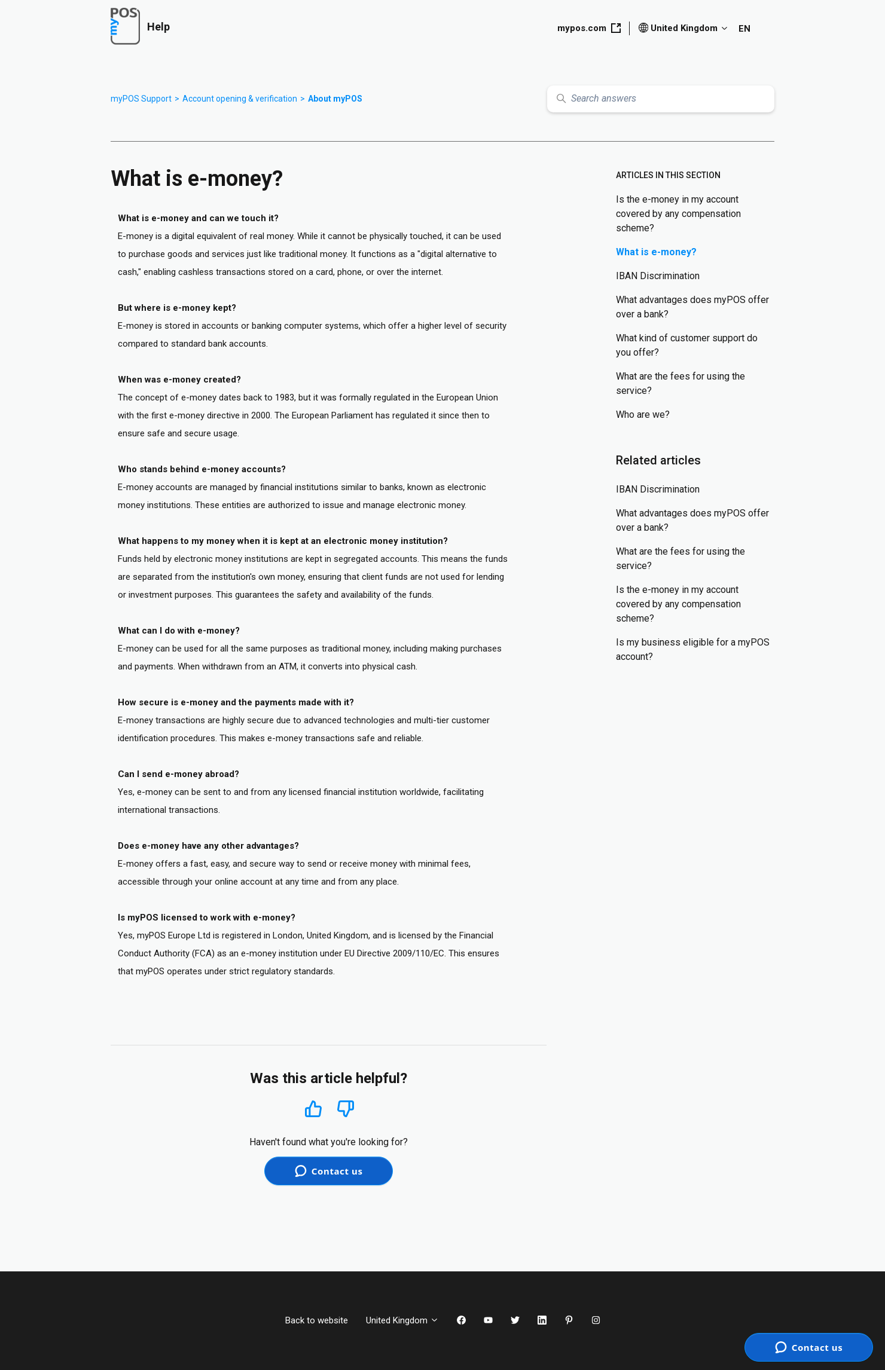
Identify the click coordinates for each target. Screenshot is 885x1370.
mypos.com (589, 28)
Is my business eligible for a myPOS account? (693, 649)
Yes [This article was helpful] (313, 1108)
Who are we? (643, 414)
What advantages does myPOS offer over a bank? (692, 307)
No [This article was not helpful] (346, 1109)
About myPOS (335, 98)
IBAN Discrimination (658, 276)
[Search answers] (660, 98)
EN (744, 28)
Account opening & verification (239, 98)
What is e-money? (656, 252)
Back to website (316, 1320)
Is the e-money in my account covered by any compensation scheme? (678, 214)
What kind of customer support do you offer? (687, 345)
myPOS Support (141, 98)
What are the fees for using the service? (680, 383)
